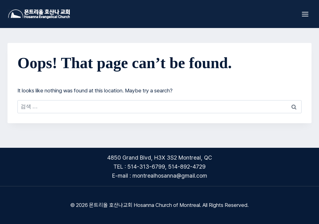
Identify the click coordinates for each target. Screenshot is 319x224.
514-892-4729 (187, 166)
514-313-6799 (146, 166)
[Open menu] (305, 14)
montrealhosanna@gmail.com (169, 175)
